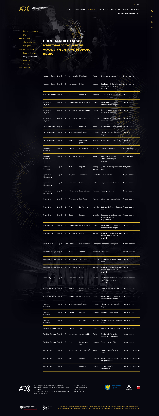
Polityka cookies (80, 385)
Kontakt (135, 10)
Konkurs (92, 10)
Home (69, 10)
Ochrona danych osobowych (80, 388)
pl (133, 4)
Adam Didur (80, 10)
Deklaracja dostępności (128, 13)
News (125, 10)
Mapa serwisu (79, 391)
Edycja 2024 (103, 10)
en (138, 4)
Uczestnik (115, 10)
